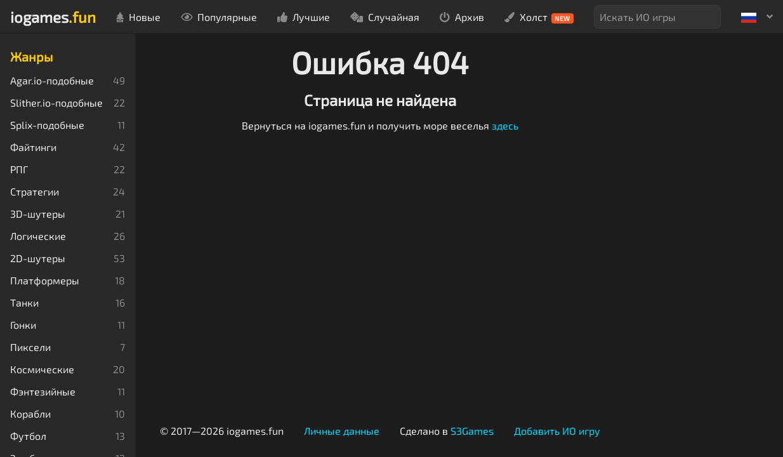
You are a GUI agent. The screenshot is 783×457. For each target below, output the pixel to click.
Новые (138, 17)
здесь (505, 125)
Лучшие (303, 17)
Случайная (384, 17)
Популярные (219, 17)
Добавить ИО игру (557, 431)
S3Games (472, 431)
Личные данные (341, 431)
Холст (539, 17)
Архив (462, 17)
